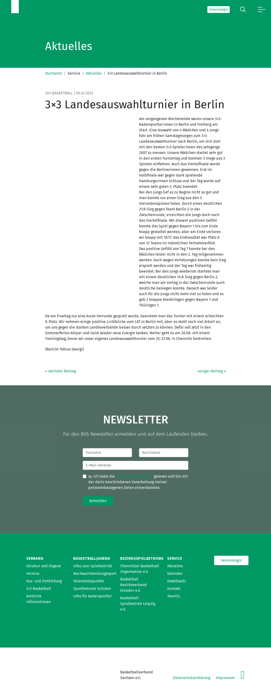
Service (174, 558)
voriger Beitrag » (212, 371)
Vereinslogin (218, 10)
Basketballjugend (91, 558)
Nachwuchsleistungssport (94, 573)
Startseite (53, 73)
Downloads (176, 581)
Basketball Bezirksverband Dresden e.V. (133, 585)
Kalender (175, 573)
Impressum (225, 678)
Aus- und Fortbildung (44, 581)
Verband (34, 558)
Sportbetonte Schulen (92, 588)
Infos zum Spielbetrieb (92, 566)
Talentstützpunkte (88, 581)
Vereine (32, 573)
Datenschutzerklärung (134, 476)
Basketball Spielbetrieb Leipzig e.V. (137, 604)
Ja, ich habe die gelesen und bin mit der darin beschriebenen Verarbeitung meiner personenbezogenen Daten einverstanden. (138, 482)
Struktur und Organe (43, 566)
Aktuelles (94, 73)
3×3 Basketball (38, 588)
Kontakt (173, 588)
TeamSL (173, 596)
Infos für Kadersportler (92, 596)
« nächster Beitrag (60, 371)
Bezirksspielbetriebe (142, 558)
